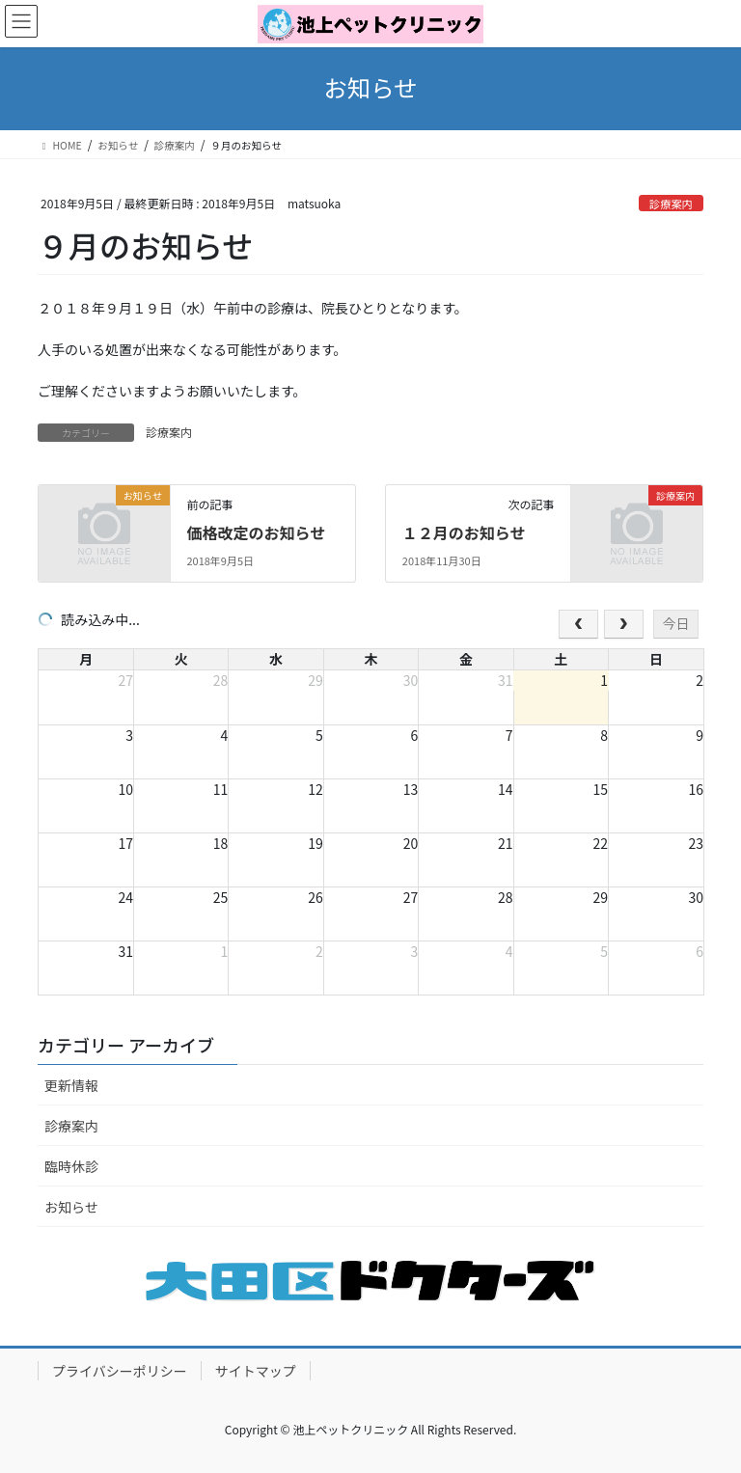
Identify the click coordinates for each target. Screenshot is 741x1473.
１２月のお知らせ (464, 532)
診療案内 (671, 203)
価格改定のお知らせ (255, 532)
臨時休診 (71, 1166)
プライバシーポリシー (119, 1370)
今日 (675, 623)
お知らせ (71, 1206)
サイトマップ (255, 1370)
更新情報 (71, 1085)
